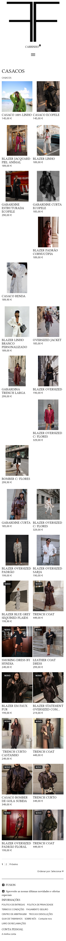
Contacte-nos (45, 918)
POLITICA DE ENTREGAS (13, 904)
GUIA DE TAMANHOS (12, 918)
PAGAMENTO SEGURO (37, 909)
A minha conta (9, 934)
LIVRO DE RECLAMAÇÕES (14, 923)
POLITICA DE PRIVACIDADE (40, 904)
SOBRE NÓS (30, 918)
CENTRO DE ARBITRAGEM (14, 914)
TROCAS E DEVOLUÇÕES (41, 914)
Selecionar (56, 871)
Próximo (14, 864)
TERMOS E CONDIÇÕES (13, 909)
